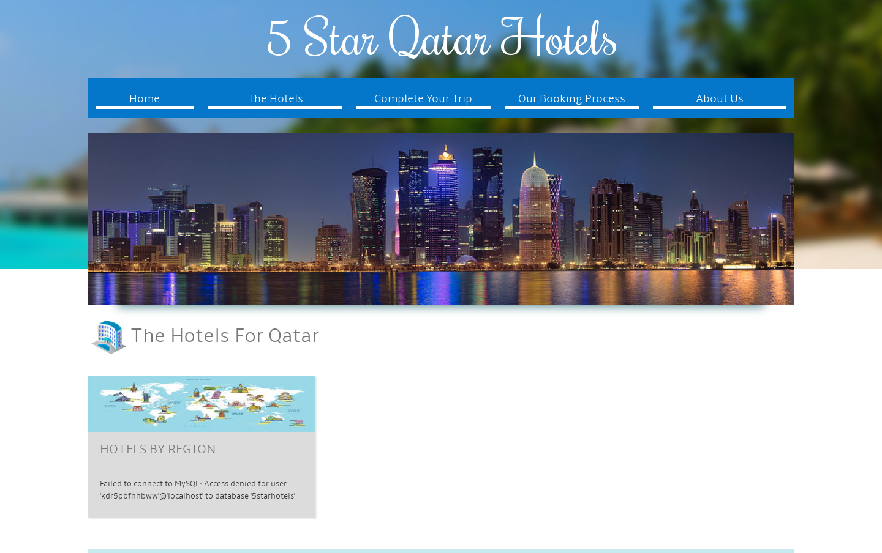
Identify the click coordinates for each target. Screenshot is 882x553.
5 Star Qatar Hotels (441, 36)
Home (144, 99)
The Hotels (275, 99)
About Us (720, 99)
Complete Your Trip (423, 99)
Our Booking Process (571, 99)
